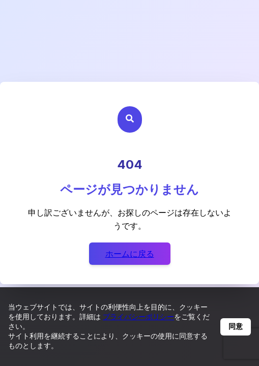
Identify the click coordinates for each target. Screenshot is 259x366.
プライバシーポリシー (138, 316)
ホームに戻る (129, 254)
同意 (235, 326)
